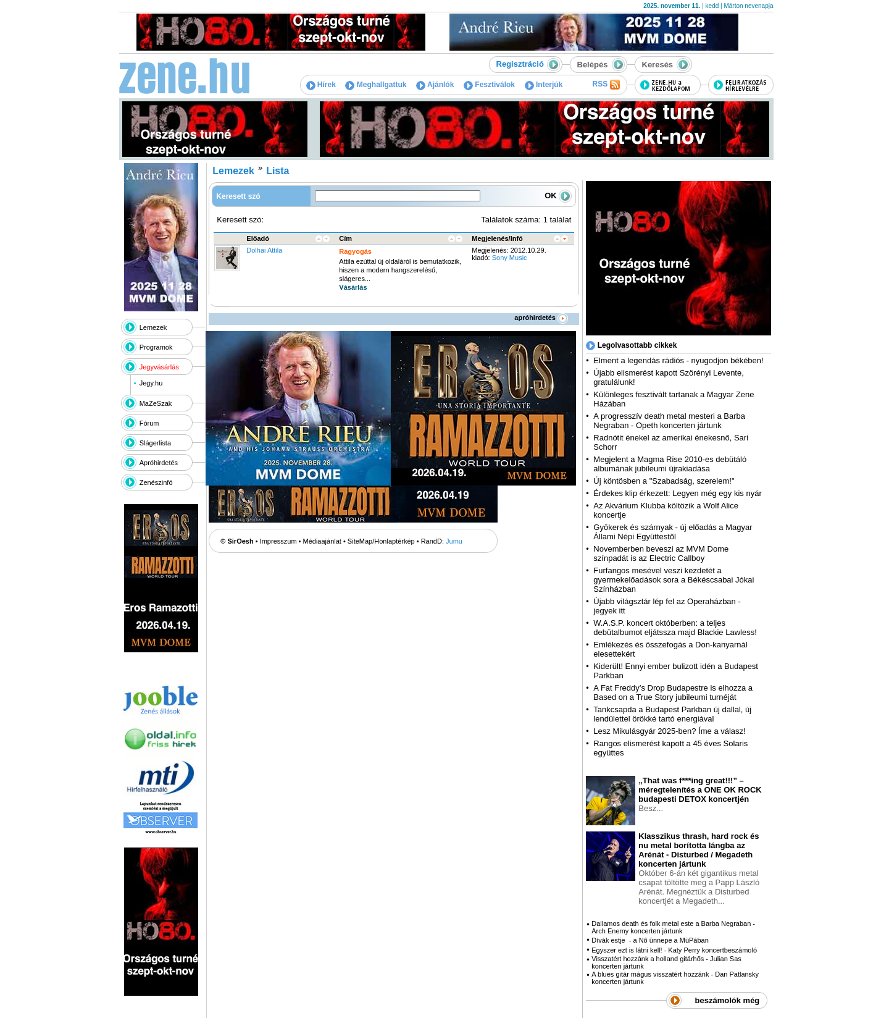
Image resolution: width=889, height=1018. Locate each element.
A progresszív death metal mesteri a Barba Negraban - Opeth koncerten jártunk (669, 420)
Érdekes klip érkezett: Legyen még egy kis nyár (677, 493)
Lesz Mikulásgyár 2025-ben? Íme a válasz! (669, 731)
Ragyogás (355, 251)
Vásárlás (353, 287)
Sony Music (509, 257)
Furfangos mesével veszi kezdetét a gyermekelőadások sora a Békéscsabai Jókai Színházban (673, 580)
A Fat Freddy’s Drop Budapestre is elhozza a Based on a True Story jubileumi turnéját (673, 692)
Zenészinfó (156, 482)
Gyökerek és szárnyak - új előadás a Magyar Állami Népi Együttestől (672, 532)
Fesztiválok (489, 84)
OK (558, 195)
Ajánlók (435, 84)
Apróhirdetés (159, 462)
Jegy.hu (151, 383)
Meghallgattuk (375, 84)
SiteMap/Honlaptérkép (381, 541)
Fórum (149, 423)
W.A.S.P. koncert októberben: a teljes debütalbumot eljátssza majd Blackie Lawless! (674, 627)
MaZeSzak (156, 403)
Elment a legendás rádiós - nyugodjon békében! (678, 360)
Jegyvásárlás (159, 367)
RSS (605, 85)
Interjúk (544, 84)
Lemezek (153, 327)
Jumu (454, 541)
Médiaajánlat (322, 541)
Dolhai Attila (264, 250)
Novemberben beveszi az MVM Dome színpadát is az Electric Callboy (660, 553)
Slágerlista (155, 443)
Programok (156, 347)
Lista (277, 171)
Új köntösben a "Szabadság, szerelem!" (663, 481)
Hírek (321, 84)
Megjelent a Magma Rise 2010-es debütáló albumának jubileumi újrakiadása (669, 464)
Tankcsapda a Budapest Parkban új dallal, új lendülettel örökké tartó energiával (672, 714)
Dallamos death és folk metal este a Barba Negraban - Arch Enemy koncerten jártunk (673, 927)
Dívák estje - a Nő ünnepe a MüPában (650, 940)
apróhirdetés (541, 317)
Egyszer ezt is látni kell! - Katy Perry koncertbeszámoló (674, 950)
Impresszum (278, 541)
